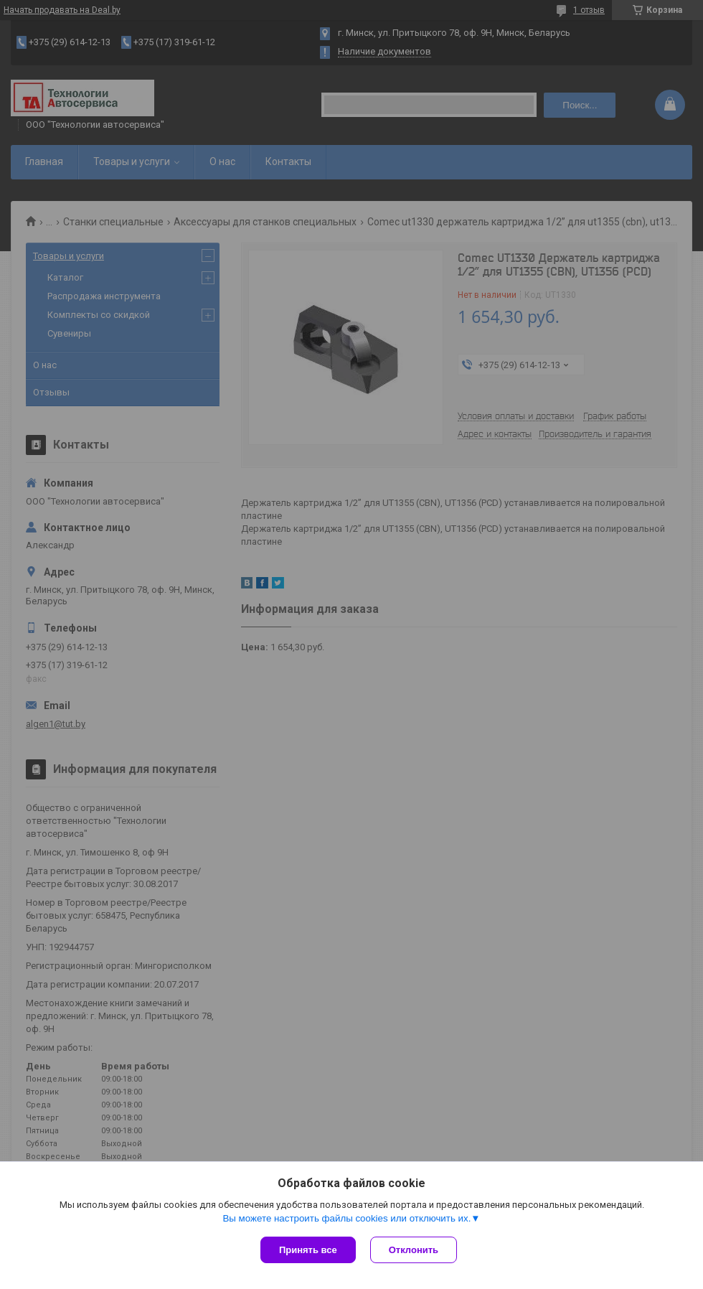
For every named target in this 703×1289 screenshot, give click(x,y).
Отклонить (413, 1250)
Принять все (308, 1250)
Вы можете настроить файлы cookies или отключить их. (346, 1218)
